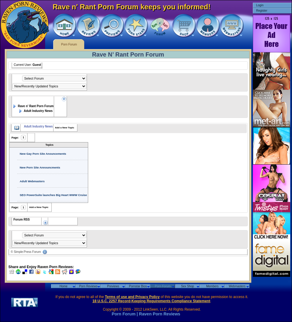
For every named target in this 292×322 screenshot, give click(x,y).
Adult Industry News (35, 111)
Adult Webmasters (32, 181)
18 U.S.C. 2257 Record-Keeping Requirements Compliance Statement (151, 301)
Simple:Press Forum (27, 251)
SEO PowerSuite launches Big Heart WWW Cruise (53, 195)
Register (261, 10)
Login (259, 5)
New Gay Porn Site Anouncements (43, 153)
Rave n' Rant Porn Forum (32, 106)
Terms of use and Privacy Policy (132, 297)
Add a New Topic (64, 127)
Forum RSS (21, 219)
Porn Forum (69, 44)
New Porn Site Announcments (40, 167)
